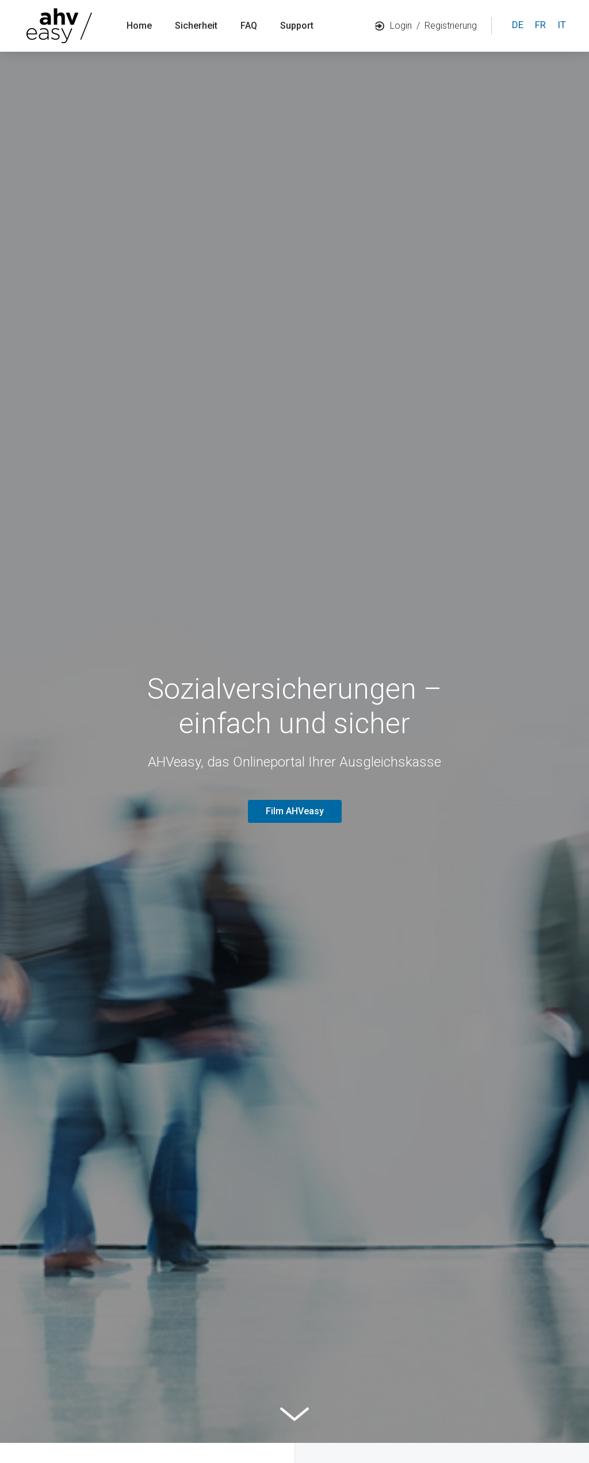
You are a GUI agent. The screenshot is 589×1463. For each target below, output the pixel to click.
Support (296, 25)
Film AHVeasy (295, 811)
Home (139, 25)
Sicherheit (196, 25)
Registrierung (450, 25)
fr (540, 24)
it (561, 24)
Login (393, 25)
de (517, 24)
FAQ (248, 25)
